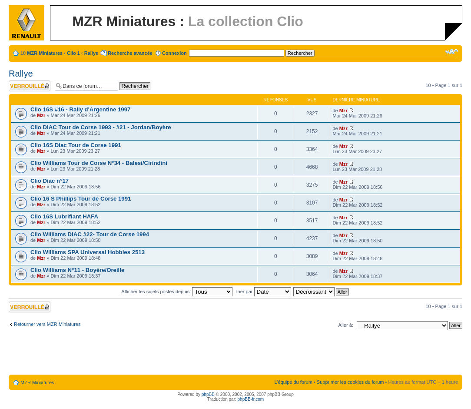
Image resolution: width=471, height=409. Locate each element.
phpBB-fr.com (251, 399)
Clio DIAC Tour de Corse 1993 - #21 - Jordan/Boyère (100, 127)
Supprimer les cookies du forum (350, 382)
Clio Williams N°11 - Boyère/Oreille (77, 270)
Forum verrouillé (29, 85)
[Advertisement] (235, 354)
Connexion (174, 53)
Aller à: (345, 325)
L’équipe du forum (293, 382)
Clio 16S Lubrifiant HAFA (64, 216)
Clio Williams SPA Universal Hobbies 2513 (87, 252)
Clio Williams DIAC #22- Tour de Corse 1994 (89, 234)
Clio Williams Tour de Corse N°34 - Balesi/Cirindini (98, 163)
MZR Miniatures (45, 53)
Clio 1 (73, 53)
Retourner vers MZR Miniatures (47, 324)
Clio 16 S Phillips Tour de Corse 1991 (80, 198)
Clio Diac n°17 (49, 181)
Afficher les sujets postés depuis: (176, 291)
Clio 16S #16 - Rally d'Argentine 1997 (80, 109)
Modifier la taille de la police (451, 51)
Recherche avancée (130, 53)
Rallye (91, 53)
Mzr (41, 115)
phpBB (208, 394)
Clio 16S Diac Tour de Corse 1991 (75, 145)
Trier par (263, 291)
